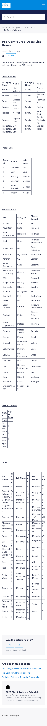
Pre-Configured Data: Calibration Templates (21, 668)
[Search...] (23, 17)
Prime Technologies (11, 27)
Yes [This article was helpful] (10, 645)
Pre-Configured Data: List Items (16, 673)
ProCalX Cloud (29, 27)
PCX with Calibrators (13, 30)
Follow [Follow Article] (11, 55)
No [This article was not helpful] (19, 645)
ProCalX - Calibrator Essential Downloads (20, 677)
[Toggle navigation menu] (43, 5)
